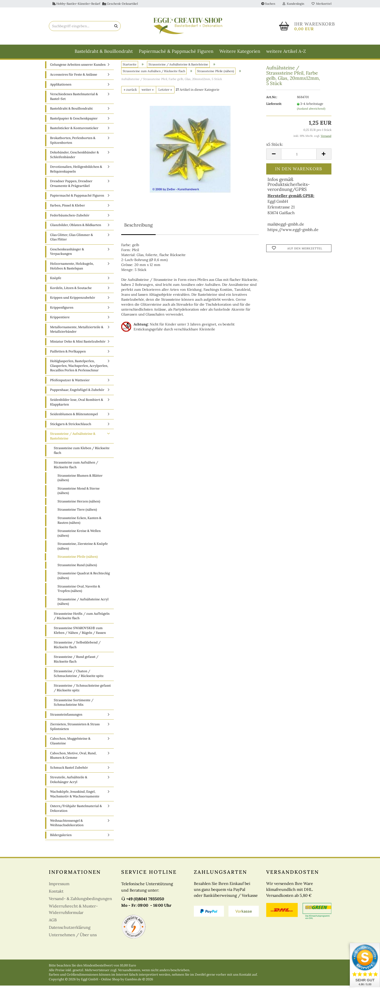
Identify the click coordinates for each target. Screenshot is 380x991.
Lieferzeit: (274, 109)
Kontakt (56, 896)
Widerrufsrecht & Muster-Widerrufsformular (73, 915)
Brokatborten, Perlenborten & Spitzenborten (72, 146)
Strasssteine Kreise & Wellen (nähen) (79, 538)
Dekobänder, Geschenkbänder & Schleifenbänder (74, 160)
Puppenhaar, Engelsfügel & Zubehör (77, 395)
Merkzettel (321, 3)
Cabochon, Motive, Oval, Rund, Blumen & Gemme (73, 761)
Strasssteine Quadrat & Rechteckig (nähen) (84, 581)
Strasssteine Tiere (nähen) (77, 515)
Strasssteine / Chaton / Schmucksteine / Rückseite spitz (79, 679)
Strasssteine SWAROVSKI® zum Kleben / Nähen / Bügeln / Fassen (80, 636)
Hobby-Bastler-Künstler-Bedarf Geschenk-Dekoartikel (95, 3)
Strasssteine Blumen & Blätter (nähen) (80, 483)
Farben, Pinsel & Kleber (67, 211)
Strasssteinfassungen (66, 720)
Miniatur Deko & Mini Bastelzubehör (78, 347)
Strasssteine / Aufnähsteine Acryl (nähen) (83, 607)
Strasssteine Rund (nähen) (77, 570)
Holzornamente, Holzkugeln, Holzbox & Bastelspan (72, 271)
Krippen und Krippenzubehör (72, 303)
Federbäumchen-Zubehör (69, 221)
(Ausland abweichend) (311, 114)
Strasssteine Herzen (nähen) (79, 507)
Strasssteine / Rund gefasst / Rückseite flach (76, 664)
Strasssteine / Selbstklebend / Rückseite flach (77, 650)
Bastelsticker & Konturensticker (74, 134)
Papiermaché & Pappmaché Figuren (176, 51)
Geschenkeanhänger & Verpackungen (67, 257)
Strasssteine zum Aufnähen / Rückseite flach (76, 470)
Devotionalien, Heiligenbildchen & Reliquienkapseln (76, 174)
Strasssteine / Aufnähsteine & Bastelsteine (72, 441)
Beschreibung (138, 230)
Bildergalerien (61, 840)
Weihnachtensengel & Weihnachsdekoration (67, 828)
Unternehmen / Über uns (73, 940)
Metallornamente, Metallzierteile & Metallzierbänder (76, 334)
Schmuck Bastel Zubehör (69, 773)
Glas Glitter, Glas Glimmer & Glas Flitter (71, 242)
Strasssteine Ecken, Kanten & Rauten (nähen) (79, 526)
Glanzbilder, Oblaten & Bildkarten (75, 231)
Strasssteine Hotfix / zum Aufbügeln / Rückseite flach (82, 621)
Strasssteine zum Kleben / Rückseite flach (82, 456)
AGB (53, 925)
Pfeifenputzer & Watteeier (70, 385)
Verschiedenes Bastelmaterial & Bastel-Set (74, 102)
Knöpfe (55, 284)
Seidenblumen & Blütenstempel (74, 420)
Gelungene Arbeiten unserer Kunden (78, 70)
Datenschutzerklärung (69, 933)
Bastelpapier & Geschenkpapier (74, 124)
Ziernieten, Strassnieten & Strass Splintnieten (75, 732)
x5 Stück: (274, 149)
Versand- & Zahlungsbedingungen (80, 904)
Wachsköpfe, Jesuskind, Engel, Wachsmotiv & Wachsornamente (74, 799)
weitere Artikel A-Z (286, 51)
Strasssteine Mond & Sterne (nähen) (79, 496)
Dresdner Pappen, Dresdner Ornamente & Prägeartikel (71, 189)
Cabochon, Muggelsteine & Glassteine (70, 746)
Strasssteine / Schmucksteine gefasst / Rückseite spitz (82, 693)
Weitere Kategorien (239, 51)
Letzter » (165, 95)
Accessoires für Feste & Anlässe (73, 80)
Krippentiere (60, 323)
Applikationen (60, 90)
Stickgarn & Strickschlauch (70, 429)
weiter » (148, 95)
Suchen (268, 3)
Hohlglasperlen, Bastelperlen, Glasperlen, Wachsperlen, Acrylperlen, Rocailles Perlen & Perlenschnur (79, 371)
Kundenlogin (293, 3)
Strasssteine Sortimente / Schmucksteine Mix (73, 707)
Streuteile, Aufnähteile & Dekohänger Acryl (68, 785)
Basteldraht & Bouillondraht (104, 51)
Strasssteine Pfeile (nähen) (78, 562)
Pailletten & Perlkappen (68, 357)
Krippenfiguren (61, 313)
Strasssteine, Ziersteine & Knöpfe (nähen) (83, 551)
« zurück (130, 95)
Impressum (59, 889)
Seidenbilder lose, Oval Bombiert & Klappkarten (76, 407)
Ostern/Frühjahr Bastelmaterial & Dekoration (76, 814)
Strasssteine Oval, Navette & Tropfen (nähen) (79, 594)
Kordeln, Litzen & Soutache (71, 293)
